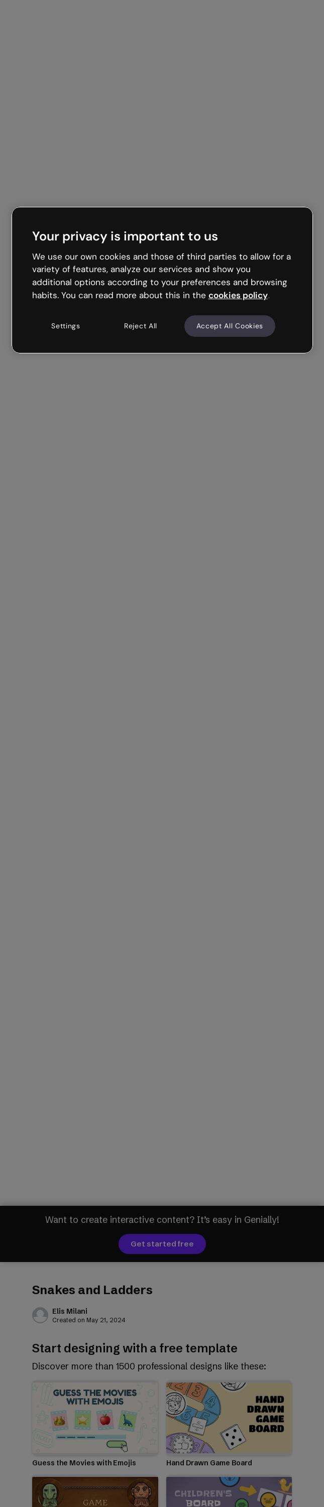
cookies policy (238, 295)
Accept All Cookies (230, 325)
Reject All (140, 325)
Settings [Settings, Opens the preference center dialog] (65, 325)
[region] (162, 280)
